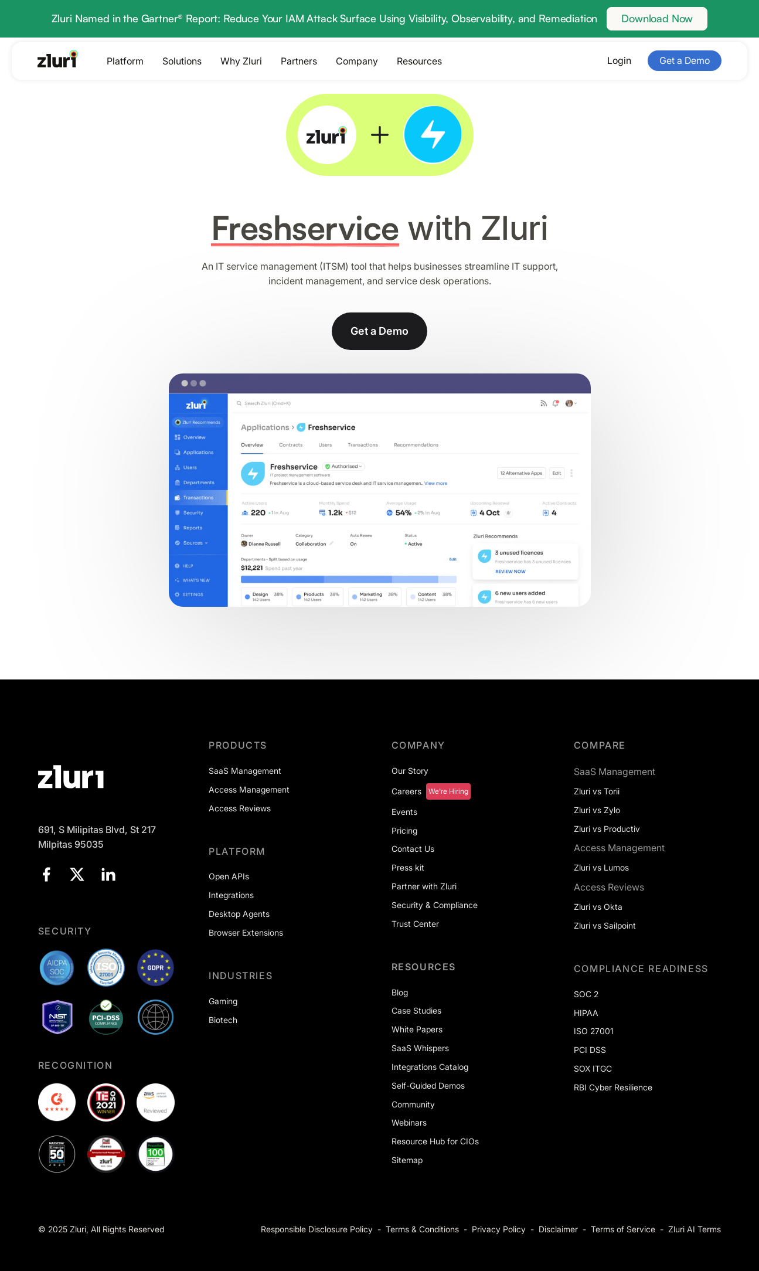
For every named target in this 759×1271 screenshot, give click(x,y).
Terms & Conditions (422, 1229)
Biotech (223, 1020)
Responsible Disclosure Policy (317, 1229)
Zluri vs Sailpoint (605, 925)
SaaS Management (245, 771)
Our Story (410, 771)
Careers (406, 791)
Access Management (249, 789)
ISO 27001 (594, 1031)
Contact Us (413, 849)
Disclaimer (558, 1229)
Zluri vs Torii (597, 791)
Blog (400, 992)
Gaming (223, 1001)
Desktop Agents (239, 914)
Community (413, 1104)
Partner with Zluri (424, 886)
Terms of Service (623, 1229)
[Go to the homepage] (58, 58)
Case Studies (416, 1010)
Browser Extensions (246, 932)
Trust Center (415, 924)
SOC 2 (586, 994)
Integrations (231, 895)
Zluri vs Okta (598, 907)
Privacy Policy (499, 1229)
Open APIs (229, 876)
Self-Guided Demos (428, 1085)
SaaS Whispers (420, 1048)
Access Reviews (240, 808)
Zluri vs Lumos (601, 867)
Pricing (404, 830)
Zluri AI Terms (694, 1229)
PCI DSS (590, 1050)
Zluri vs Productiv (607, 829)
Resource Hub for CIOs (435, 1141)
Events (404, 812)
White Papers (417, 1029)
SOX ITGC (593, 1068)
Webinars (409, 1122)
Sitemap (407, 1160)
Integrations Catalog (430, 1067)
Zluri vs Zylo (597, 810)
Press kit (408, 867)
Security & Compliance (435, 905)
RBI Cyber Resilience (613, 1087)
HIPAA (586, 1013)
